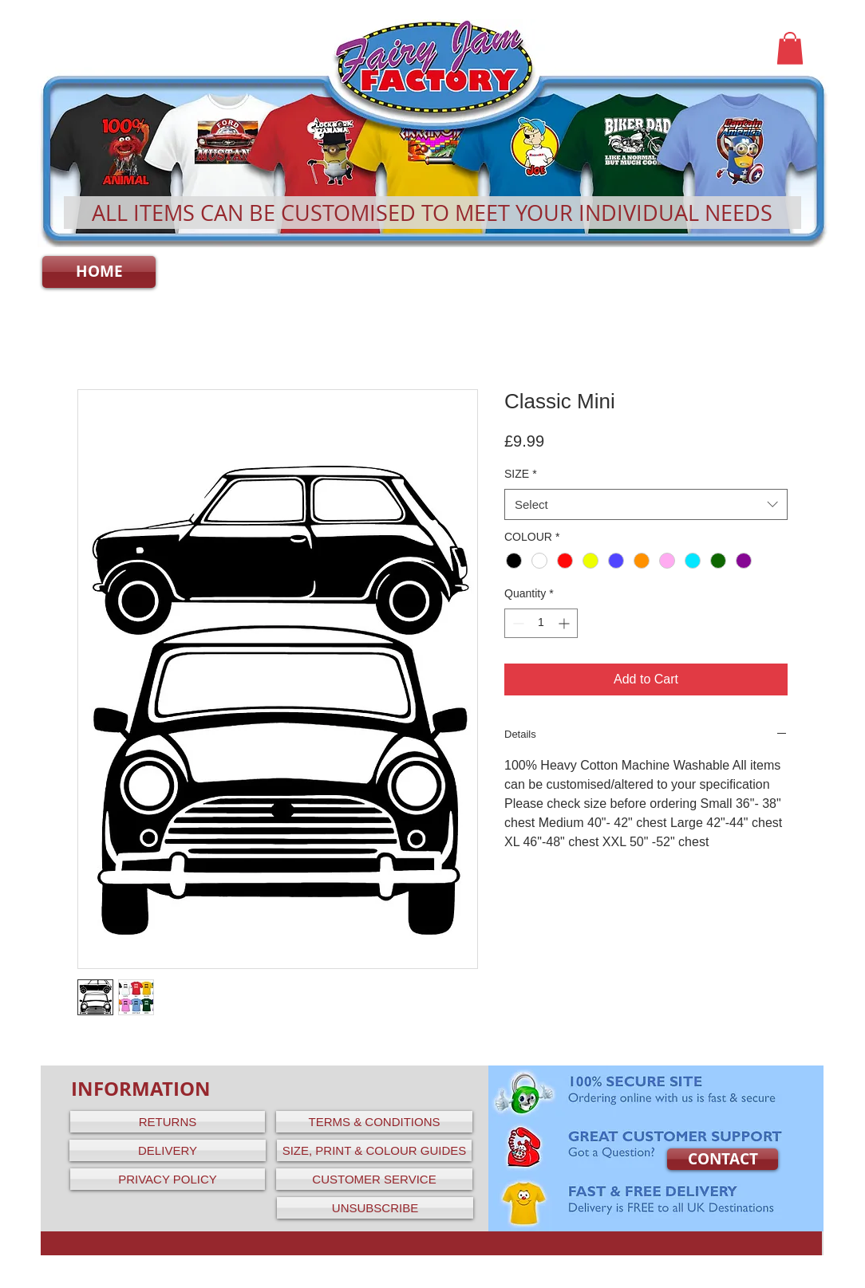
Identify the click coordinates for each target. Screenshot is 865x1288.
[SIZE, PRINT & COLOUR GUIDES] (374, 1150)
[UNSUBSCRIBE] (375, 1208)
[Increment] (565, 623)
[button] (790, 48)
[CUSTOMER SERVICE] (374, 1179)
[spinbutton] (541, 623)
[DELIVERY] (167, 1150)
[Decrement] (517, 623)
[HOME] (99, 272)
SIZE (520, 473)
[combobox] (646, 504)
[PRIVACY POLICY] (167, 1179)
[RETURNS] (167, 1121)
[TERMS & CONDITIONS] (374, 1121)
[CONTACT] (722, 1159)
